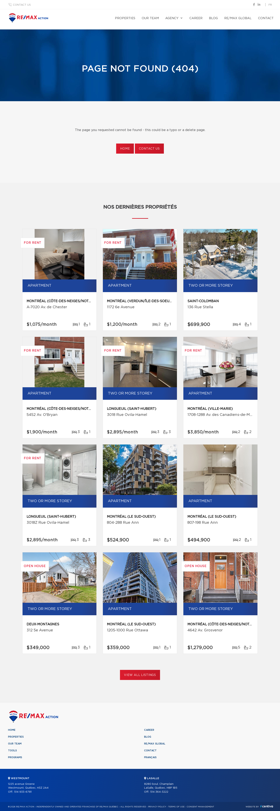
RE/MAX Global (238, 18)
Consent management (200, 807)
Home (125, 148)
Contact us (22, 5)
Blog (213, 18)
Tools (12, 750)
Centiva (266, 806)
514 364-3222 (159, 792)
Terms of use (176, 807)
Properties (125, 18)
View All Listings (140, 675)
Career (196, 18)
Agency (172, 18)
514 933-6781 (23, 792)
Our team (150, 18)
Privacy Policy (157, 807)
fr (270, 5)
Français (150, 757)
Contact (266, 18)
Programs (15, 757)
